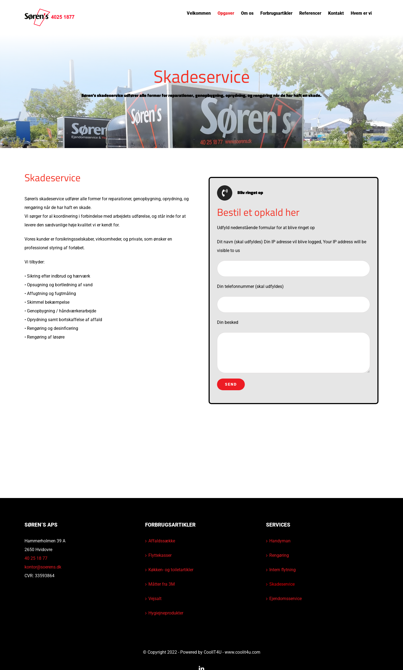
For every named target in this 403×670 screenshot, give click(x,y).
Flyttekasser (160, 555)
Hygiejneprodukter (165, 613)
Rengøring (279, 555)
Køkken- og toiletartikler (170, 569)
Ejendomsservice (285, 598)
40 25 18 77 (36, 558)
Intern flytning (282, 569)
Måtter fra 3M (161, 584)
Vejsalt (154, 598)
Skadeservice (282, 584)
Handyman (280, 540)
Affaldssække (161, 540)
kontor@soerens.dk (43, 567)
